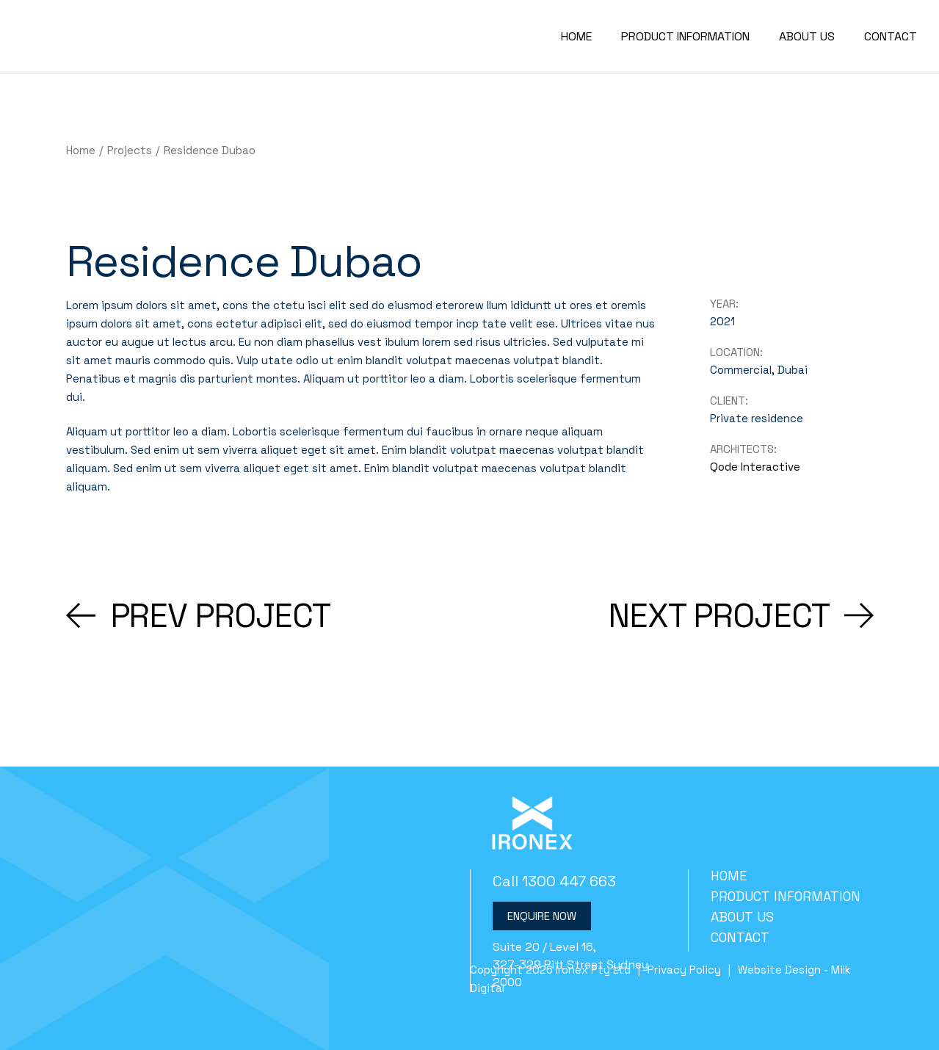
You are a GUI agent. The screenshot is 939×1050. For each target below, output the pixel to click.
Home (729, 875)
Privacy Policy (684, 970)
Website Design (779, 970)
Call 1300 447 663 (554, 881)
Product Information (785, 896)
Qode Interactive (755, 467)
